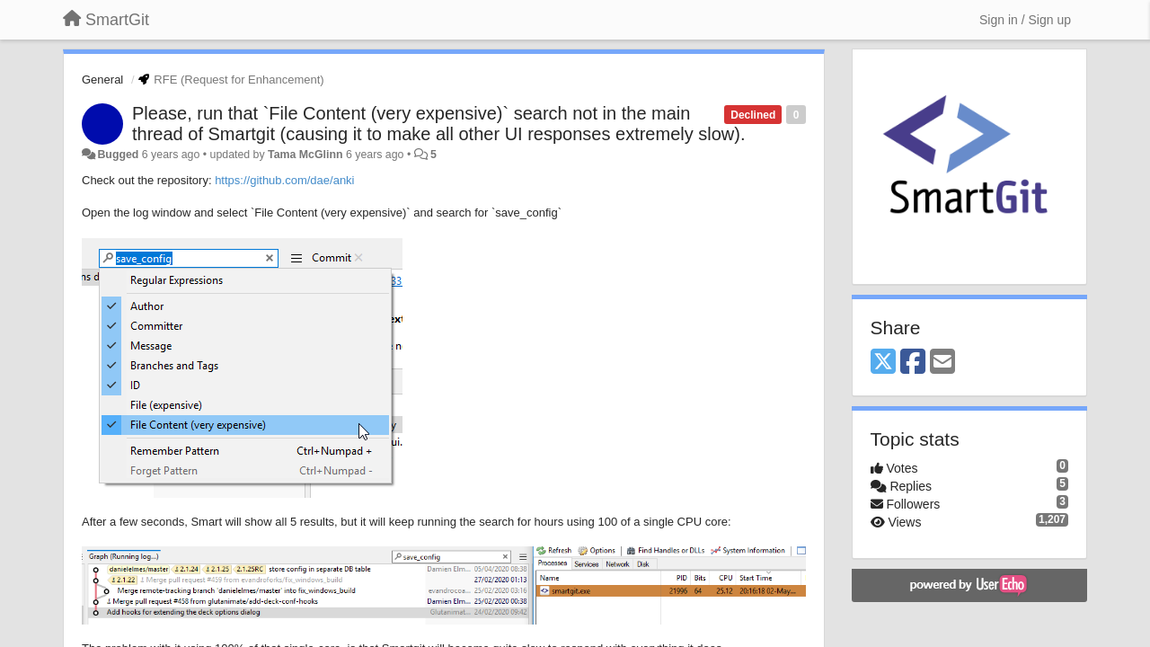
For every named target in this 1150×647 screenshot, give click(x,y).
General (102, 79)
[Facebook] (912, 362)
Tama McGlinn (305, 154)
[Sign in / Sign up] (1025, 19)
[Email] (942, 362)
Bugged (117, 154)
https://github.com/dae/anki (284, 180)
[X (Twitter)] (883, 362)
